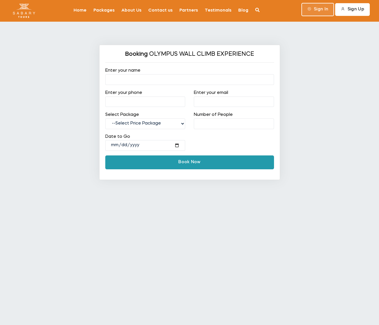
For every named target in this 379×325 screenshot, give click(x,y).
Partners (188, 10)
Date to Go (117, 137)
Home (80, 10)
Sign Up (352, 9)
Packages (104, 10)
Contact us (160, 10)
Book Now (189, 162)
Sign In (318, 9)
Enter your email (211, 93)
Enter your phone (123, 93)
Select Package (122, 115)
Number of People (213, 115)
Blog (243, 10)
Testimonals (218, 10)
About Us (131, 10)
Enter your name (122, 70)
